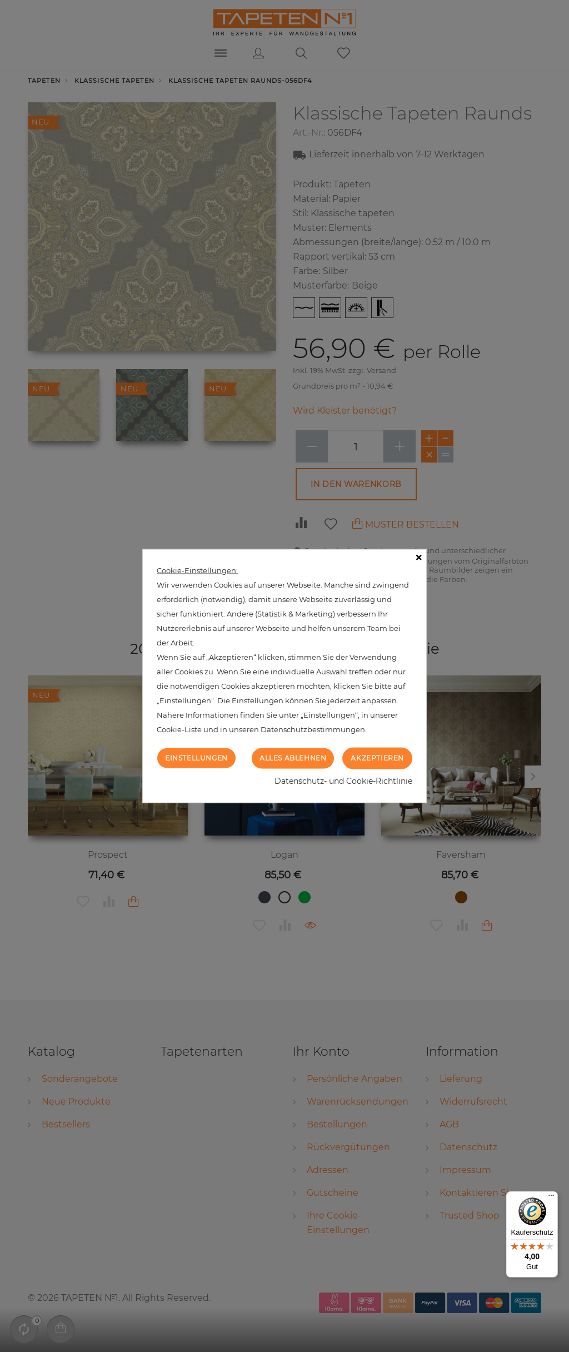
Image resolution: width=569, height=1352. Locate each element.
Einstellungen (196, 758)
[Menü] (551, 1198)
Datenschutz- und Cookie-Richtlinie (343, 781)
